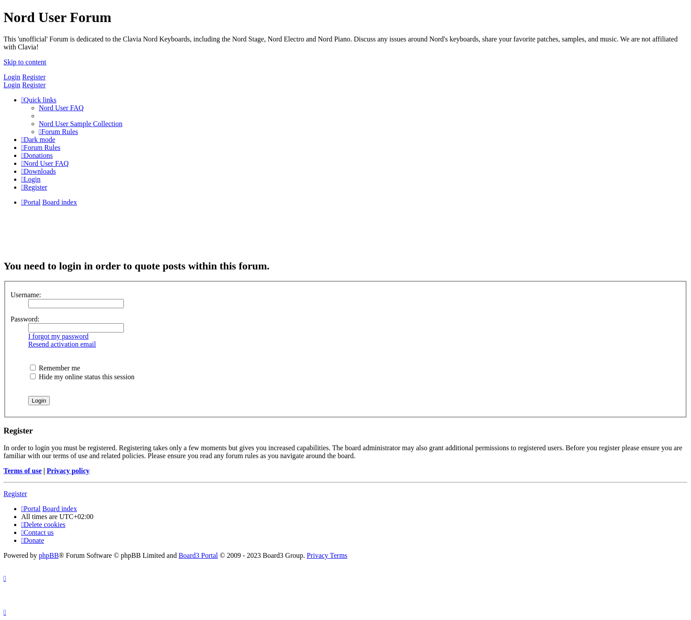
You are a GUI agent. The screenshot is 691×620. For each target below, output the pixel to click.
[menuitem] (61, 108)
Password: (25, 319)
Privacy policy (68, 470)
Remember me (55, 368)
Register (33, 77)
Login (12, 77)
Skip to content (25, 62)
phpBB (49, 555)
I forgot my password (58, 336)
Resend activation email (62, 344)
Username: (26, 295)
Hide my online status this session (82, 377)
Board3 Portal (198, 555)
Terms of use (23, 470)
